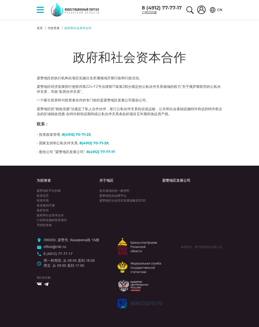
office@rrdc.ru (55, 247)
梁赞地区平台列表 (49, 190)
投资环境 (43, 200)
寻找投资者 (44, 225)
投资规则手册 (46, 205)
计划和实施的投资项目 (52, 220)
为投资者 (54, 28)
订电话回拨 (149, 12)
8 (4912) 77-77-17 (162, 8)
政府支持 (43, 210)
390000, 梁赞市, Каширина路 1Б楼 (71, 240)
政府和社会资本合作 (50, 215)
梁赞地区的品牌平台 (112, 196)
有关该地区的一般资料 (114, 190)
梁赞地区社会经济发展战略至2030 (122, 200)
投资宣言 (43, 196)
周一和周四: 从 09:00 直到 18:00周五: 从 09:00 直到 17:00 (69, 263)
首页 (40, 28)
